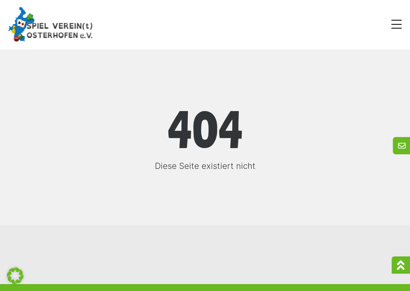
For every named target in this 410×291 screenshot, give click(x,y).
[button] (15, 276)
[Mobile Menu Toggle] (396, 24)
